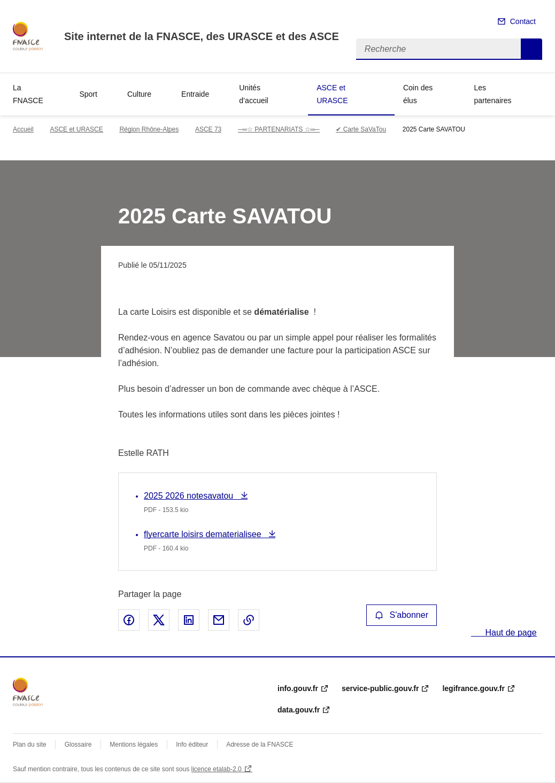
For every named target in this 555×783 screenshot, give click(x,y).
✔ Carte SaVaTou (361, 129)
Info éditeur (192, 744)
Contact (523, 21)
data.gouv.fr (299, 710)
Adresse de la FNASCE (259, 744)
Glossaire (78, 744)
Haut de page (510, 632)
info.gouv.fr (298, 688)
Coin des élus (418, 94)
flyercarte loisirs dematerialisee (204, 534)
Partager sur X (158, 620)
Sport (88, 94)
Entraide (195, 94)
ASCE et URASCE (332, 94)
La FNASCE (28, 94)
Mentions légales (134, 744)
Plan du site (30, 744)
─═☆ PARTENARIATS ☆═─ (279, 129)
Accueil (23, 129)
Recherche (531, 49)
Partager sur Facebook (129, 620)
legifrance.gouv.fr (473, 688)
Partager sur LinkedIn (188, 620)
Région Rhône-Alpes (149, 129)
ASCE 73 (208, 129)
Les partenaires (492, 94)
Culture (139, 94)
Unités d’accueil (253, 94)
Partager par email (218, 620)
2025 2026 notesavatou (190, 495)
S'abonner (401, 614)
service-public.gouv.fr (380, 688)
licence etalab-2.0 (216, 769)
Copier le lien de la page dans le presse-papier (248, 620)
